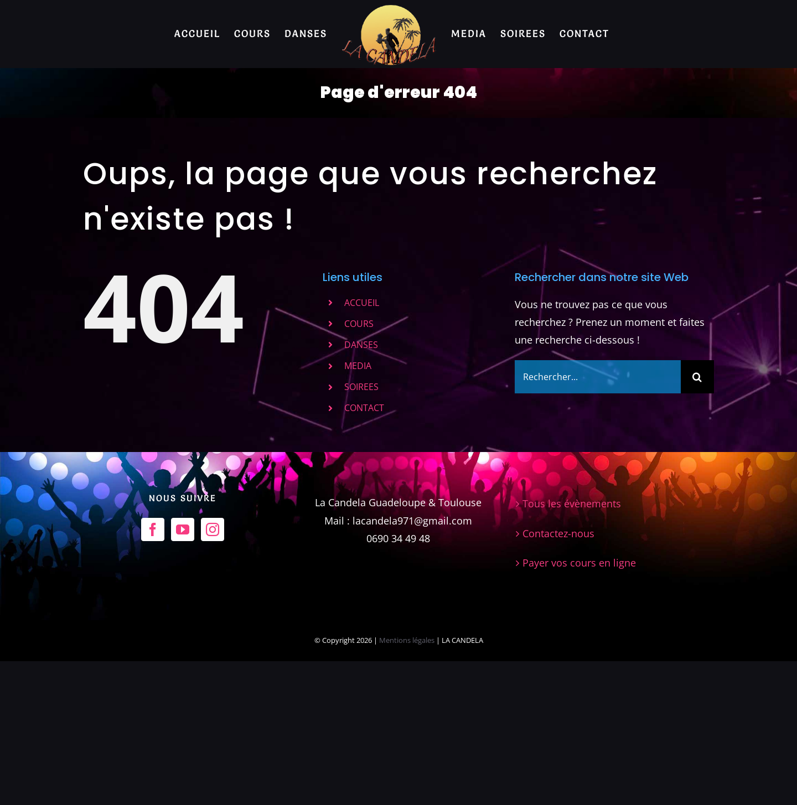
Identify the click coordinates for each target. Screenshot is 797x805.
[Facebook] (152, 673)
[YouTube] (182, 673)
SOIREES (361, 387)
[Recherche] (697, 376)
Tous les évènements (571, 647)
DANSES (361, 345)
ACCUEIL (361, 303)
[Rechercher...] (598, 376)
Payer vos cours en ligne (579, 706)
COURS (359, 324)
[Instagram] (212, 673)
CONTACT (364, 408)
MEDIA (357, 366)
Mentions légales (407, 785)
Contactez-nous (558, 677)
